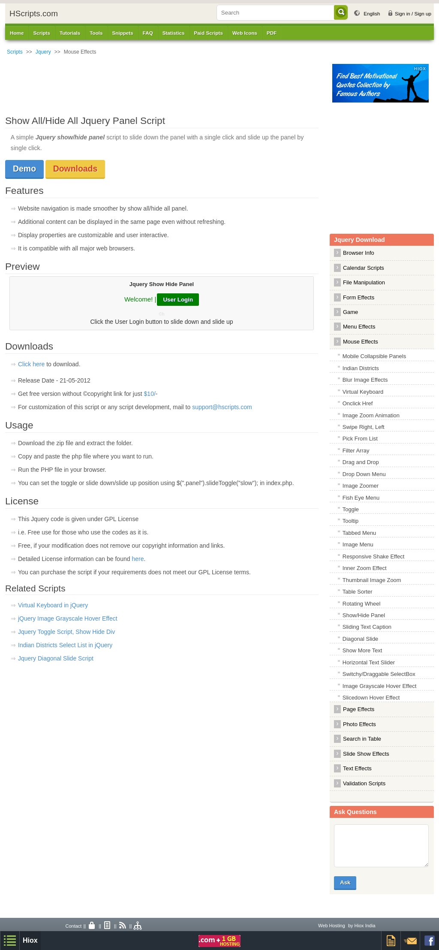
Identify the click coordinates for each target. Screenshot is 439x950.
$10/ (150, 393)
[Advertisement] (166, 83)
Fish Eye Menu (361, 498)
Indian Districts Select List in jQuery (65, 645)
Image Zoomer (361, 486)
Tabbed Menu (359, 533)
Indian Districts (361, 368)
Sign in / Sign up (413, 13)
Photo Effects (359, 724)
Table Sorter (358, 591)
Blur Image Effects (365, 380)
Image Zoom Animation (371, 415)
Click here (31, 364)
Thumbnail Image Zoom (372, 580)
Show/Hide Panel (364, 615)
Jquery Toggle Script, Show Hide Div (66, 631)
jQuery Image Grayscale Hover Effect (67, 618)
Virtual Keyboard (363, 392)
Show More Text (362, 650)
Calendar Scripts (363, 268)
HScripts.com (33, 13)
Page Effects (358, 709)
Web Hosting (331, 925)
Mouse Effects (360, 341)
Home (17, 33)
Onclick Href (358, 403)
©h (162, 314)
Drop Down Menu (364, 474)
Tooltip (350, 521)
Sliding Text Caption (367, 627)
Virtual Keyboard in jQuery (53, 605)
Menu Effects (359, 326)
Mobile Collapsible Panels (374, 356)
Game (350, 312)
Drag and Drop (361, 462)
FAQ (148, 33)
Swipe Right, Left (364, 427)
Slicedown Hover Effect (371, 697)
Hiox (30, 940)
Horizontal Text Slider (369, 662)
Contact (73, 926)
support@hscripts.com (222, 407)
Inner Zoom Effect (365, 568)
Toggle (351, 509)
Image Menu (358, 544)
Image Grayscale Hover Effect (380, 686)
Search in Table (362, 739)
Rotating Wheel (362, 603)
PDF (272, 33)
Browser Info (358, 253)
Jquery (43, 52)
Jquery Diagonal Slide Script (55, 658)
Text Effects (357, 768)
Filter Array (356, 450)
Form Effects (358, 297)
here (138, 558)
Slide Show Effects (366, 754)
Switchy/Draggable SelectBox (379, 674)
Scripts (15, 52)
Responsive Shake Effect (374, 556)
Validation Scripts (364, 783)
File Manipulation (364, 282)
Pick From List (360, 438)
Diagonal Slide (361, 639)
